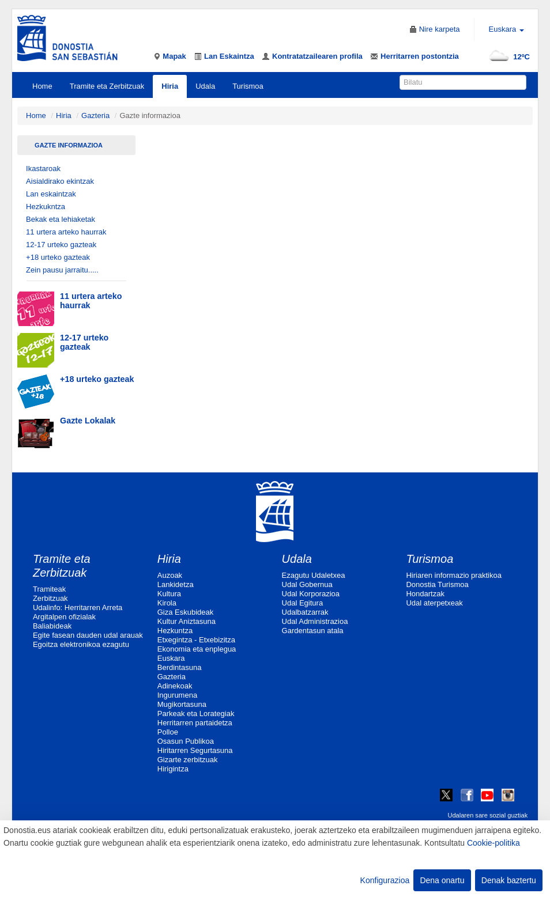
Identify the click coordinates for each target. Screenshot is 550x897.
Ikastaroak (43, 168)
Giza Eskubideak (185, 612)
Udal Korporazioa (311, 593)
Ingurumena (177, 695)
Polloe (167, 732)
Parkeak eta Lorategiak (196, 713)
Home (42, 86)
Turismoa (247, 86)
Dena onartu (442, 880)
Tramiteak (49, 589)
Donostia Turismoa (437, 584)
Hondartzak (425, 593)
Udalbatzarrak (305, 612)
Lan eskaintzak (51, 194)
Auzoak (169, 575)
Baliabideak (52, 626)
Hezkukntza (45, 206)
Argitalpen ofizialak (64, 616)
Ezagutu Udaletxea (313, 575)
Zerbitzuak (50, 598)
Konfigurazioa (385, 880)
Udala (205, 86)
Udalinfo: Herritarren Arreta (77, 607)
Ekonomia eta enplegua (196, 649)
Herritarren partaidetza (194, 722)
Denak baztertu (508, 880)
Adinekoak (175, 686)
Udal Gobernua (307, 584)
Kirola (166, 603)
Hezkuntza (175, 630)
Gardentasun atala (313, 630)
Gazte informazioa (69, 145)
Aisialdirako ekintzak (60, 181)
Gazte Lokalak (87, 420)
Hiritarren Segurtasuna (195, 750)
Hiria (169, 86)
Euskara (171, 658)
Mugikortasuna (181, 704)
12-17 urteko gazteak (61, 244)
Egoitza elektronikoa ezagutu (81, 644)
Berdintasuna (179, 667)
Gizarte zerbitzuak (187, 759)
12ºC (507, 56)
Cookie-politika (493, 842)
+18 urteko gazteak (58, 257)
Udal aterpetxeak (434, 603)
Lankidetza (175, 584)
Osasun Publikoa (185, 741)
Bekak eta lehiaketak (60, 219)
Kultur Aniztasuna (186, 621)
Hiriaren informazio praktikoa (453, 575)
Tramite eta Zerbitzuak (107, 86)
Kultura (169, 593)
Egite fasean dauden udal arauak (88, 635)
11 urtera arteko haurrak (66, 232)
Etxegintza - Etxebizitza (196, 639)
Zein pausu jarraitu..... (62, 270)
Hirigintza (173, 768)
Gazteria (95, 115)
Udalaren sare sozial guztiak (487, 815)
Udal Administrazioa (315, 621)
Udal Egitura (302, 603)
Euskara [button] (506, 29)
